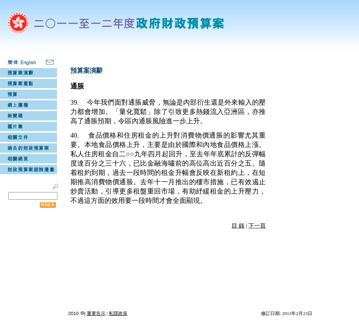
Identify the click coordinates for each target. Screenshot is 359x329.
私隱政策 (118, 313)
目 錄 (238, 226)
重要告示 (96, 313)
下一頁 (257, 226)
